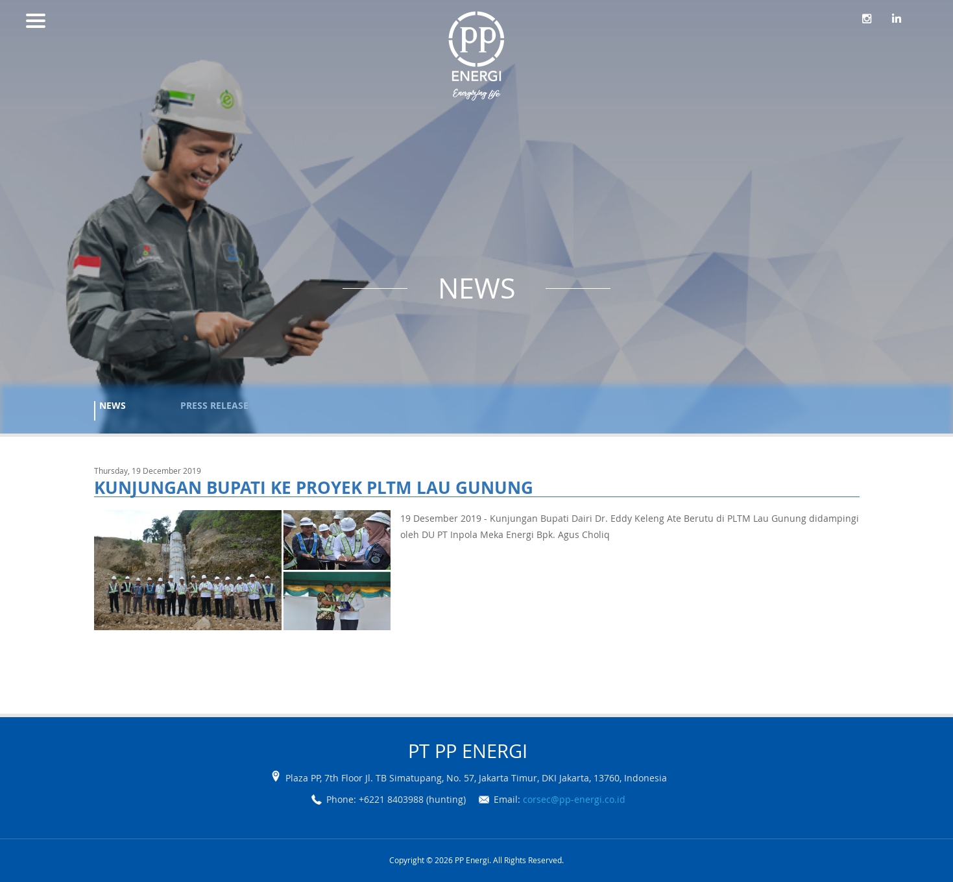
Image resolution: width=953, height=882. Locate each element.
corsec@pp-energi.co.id (574, 799)
